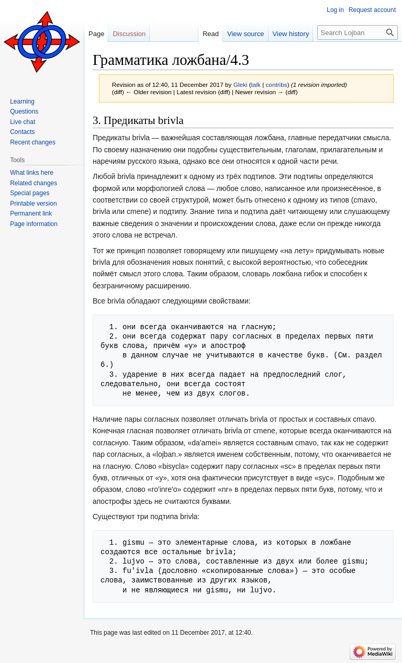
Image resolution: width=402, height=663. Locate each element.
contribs (276, 84)
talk (256, 84)
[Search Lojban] (357, 32)
